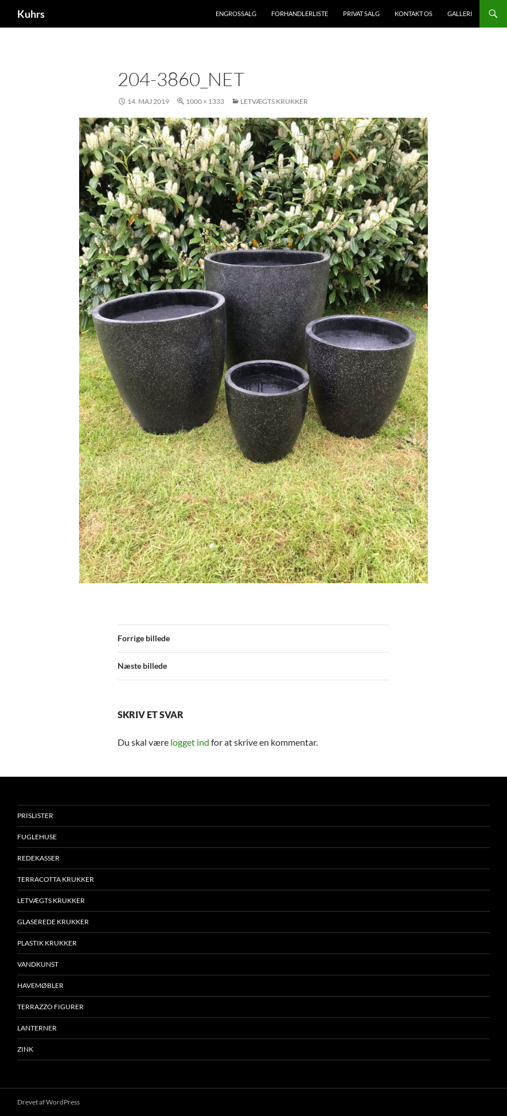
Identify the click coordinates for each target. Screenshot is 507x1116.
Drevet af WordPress (48, 1102)
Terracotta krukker (55, 879)
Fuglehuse (37, 836)
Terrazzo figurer (50, 1006)
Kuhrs (31, 13)
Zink (25, 1049)
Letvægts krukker (274, 101)
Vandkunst (37, 964)
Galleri (459, 13)
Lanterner (37, 1028)
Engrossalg (236, 13)
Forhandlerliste (299, 13)
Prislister (35, 815)
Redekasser (38, 858)
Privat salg (361, 13)
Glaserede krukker (53, 921)
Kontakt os (413, 13)
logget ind (189, 742)
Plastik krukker (47, 943)
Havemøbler (40, 985)
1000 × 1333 (205, 101)
